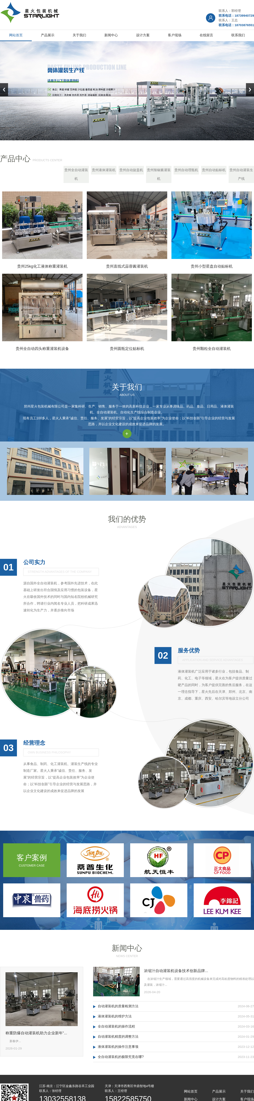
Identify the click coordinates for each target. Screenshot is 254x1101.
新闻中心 (127, 948)
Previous (4, 89)
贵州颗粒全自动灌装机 (212, 349)
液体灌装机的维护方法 (115, 1016)
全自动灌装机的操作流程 (116, 1026)
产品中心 (15, 158)
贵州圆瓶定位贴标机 (127, 349)
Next (250, 89)
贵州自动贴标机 (214, 170)
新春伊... (13, 1041)
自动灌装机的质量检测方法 (118, 1006)
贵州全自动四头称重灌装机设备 (42, 349)
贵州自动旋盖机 (131, 170)
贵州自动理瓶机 (186, 170)
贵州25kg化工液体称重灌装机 (42, 266)
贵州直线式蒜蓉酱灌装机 (127, 266)
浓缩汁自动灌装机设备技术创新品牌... (176, 971)
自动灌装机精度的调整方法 (118, 1036)
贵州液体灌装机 (104, 170)
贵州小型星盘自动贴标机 (212, 266)
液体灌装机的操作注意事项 (118, 1046)
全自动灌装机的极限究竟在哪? (121, 1057)
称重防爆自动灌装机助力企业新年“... (36, 1033)
